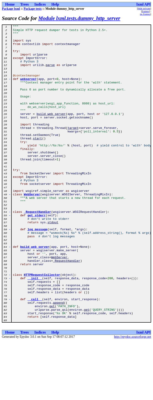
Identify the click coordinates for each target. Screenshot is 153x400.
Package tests (33, 8)
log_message (38, 270)
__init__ (35, 329)
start (37, 161)
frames (145, 11)
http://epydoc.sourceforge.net (132, 396)
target (72, 149)
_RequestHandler (37, 249)
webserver (28, 90)
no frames (145, 14)
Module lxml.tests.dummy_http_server (79, 18)
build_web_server (51, 132)
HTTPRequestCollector (42, 325)
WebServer (32, 228)
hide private (144, 8)
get (52, 363)
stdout (53, 262)
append (58, 358)
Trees (24, 4)
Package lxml (11, 8)
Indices (40, 4)
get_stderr (37, 254)
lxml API (143, 4)
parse (50, 73)
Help (55, 4)
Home (10, 4)
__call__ (35, 354)
